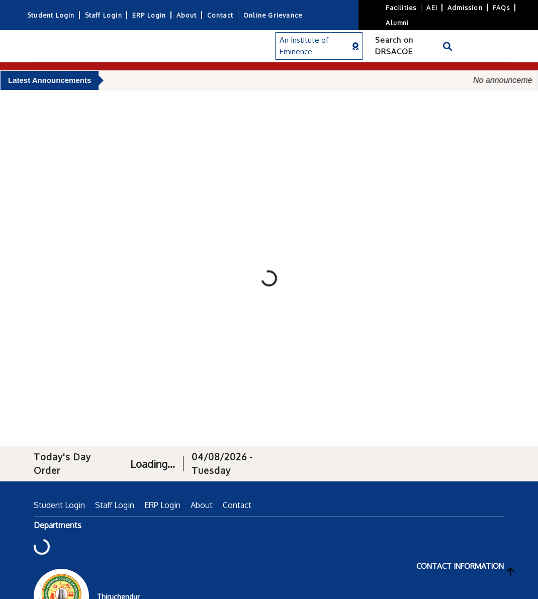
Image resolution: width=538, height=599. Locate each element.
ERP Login (149, 15)
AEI (431, 8)
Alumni (397, 23)
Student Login (51, 15)
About (186, 15)
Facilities (401, 8)
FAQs (501, 8)
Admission (465, 8)
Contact (220, 15)
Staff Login (103, 15)
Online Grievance (272, 15)
